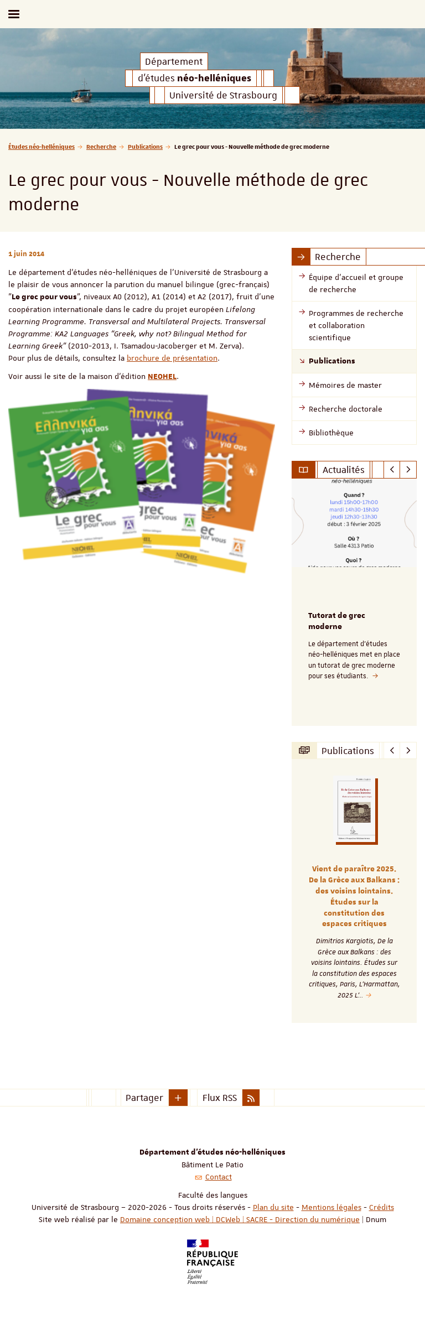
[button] (178, 1097)
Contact (218, 1177)
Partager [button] (144, 1098)
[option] (354, 602)
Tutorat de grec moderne (336, 621)
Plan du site (273, 1207)
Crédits (381, 1207)
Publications (145, 146)
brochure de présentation (172, 358)
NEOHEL (162, 377)
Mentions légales (331, 1207)
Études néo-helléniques (41, 146)
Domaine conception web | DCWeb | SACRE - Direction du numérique (240, 1219)
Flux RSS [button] (220, 1098)
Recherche (101, 146)
